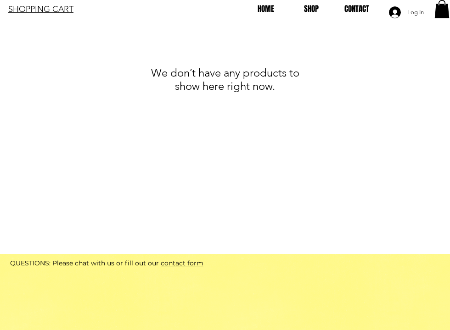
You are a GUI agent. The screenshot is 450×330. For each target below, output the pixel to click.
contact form (182, 263)
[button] (442, 9)
